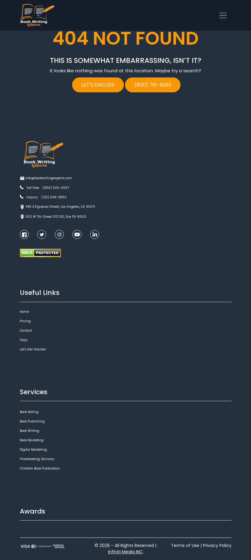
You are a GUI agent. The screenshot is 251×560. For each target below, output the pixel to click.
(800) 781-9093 (152, 84)
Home (24, 311)
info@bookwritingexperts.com (49, 178)
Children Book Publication (40, 468)
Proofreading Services (37, 459)
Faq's (24, 340)
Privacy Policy (217, 545)
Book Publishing (32, 421)
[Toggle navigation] (223, 15)
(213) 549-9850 (54, 197)
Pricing (25, 321)
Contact (26, 330)
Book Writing (29, 431)
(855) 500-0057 (56, 188)
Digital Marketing (33, 449)
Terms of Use (185, 545)
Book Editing (29, 412)
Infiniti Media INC (125, 552)
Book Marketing (32, 440)
